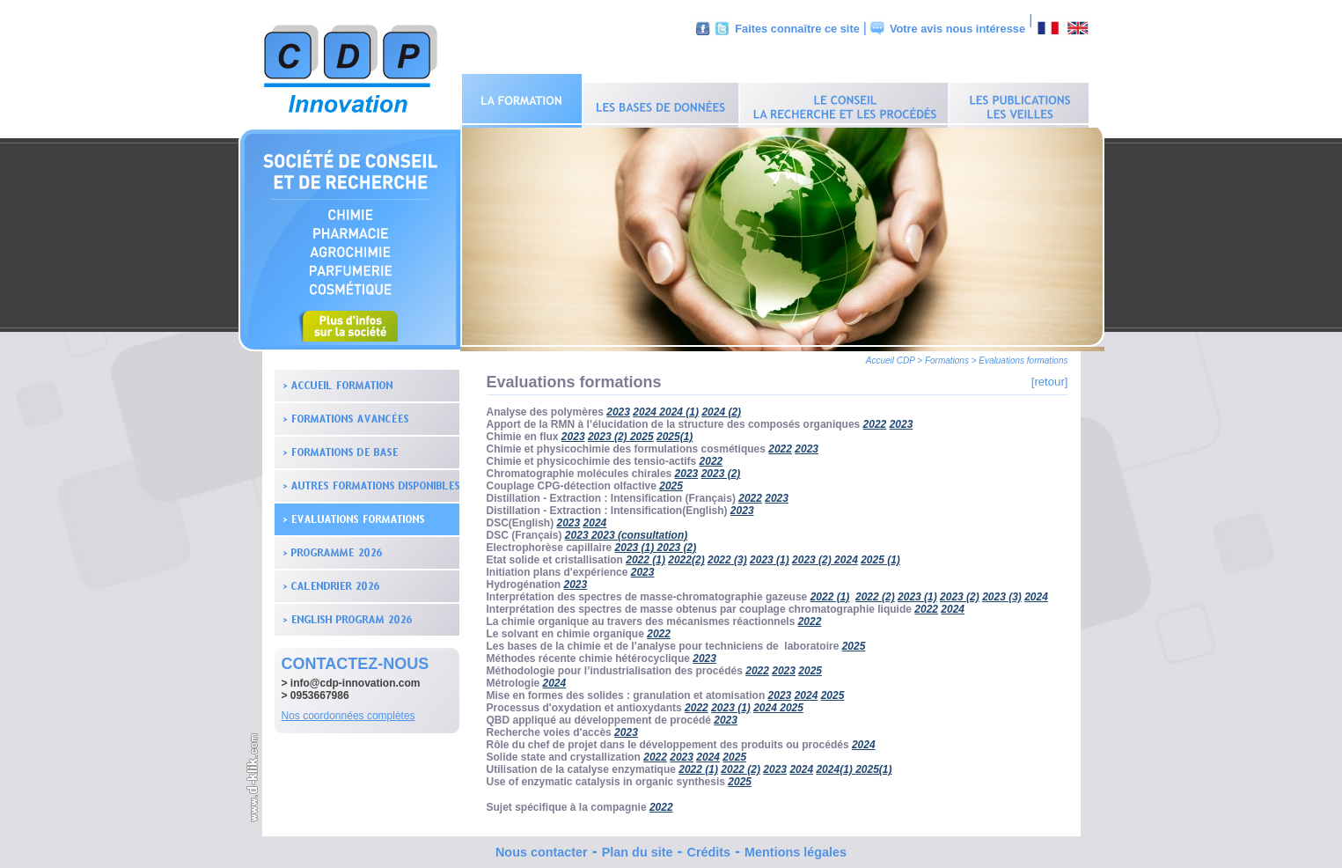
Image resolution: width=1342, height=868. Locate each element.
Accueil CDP (890, 356)
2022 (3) (727, 555)
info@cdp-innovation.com (355, 679)
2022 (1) (645, 555)
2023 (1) (636, 543)
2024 (646, 407)
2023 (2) (721, 469)
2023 (618, 407)
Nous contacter (541, 848)
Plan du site (637, 848)
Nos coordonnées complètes (348, 711)
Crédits (708, 848)
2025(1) (674, 432)
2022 (875, 420)
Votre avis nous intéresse (957, 28)
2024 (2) (721, 407)
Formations (947, 356)
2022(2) (686, 555)
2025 (642, 432)
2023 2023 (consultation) (626, 531)
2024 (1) (679, 407)
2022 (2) (875, 592)
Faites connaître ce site (797, 28)
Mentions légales (795, 848)
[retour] (1049, 377)
